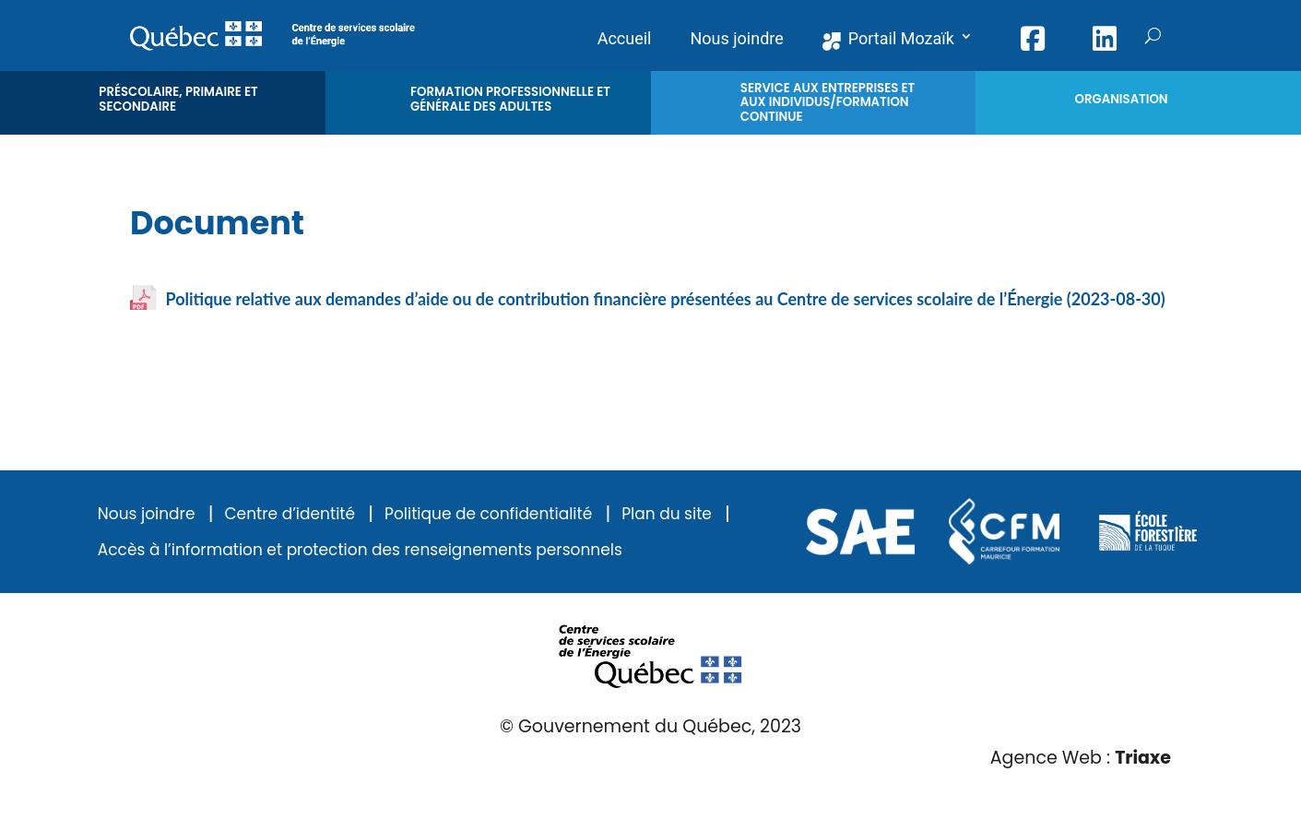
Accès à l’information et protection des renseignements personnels (360, 550)
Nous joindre (146, 514)
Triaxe (1143, 757)
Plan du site (666, 514)
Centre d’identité (289, 514)
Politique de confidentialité (488, 514)
